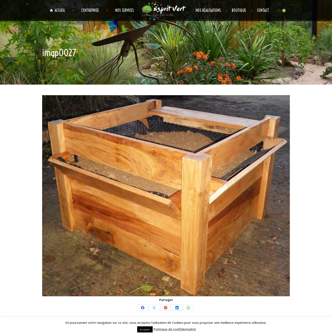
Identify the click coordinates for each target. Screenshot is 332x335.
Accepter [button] (145, 329)
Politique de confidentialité (175, 329)
